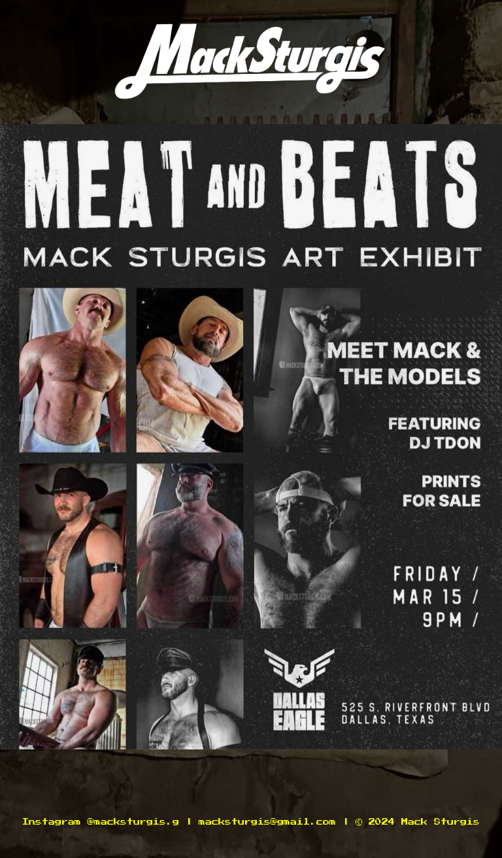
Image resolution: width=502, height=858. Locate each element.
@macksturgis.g (133, 822)
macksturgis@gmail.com (267, 822)
